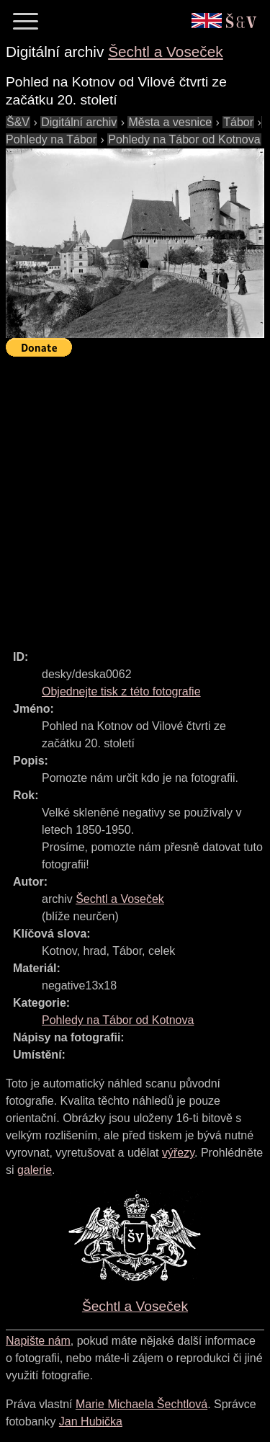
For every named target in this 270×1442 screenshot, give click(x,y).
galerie (34, 1170)
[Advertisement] (135, 497)
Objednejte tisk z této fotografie (121, 691)
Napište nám (38, 1341)
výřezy (178, 1153)
